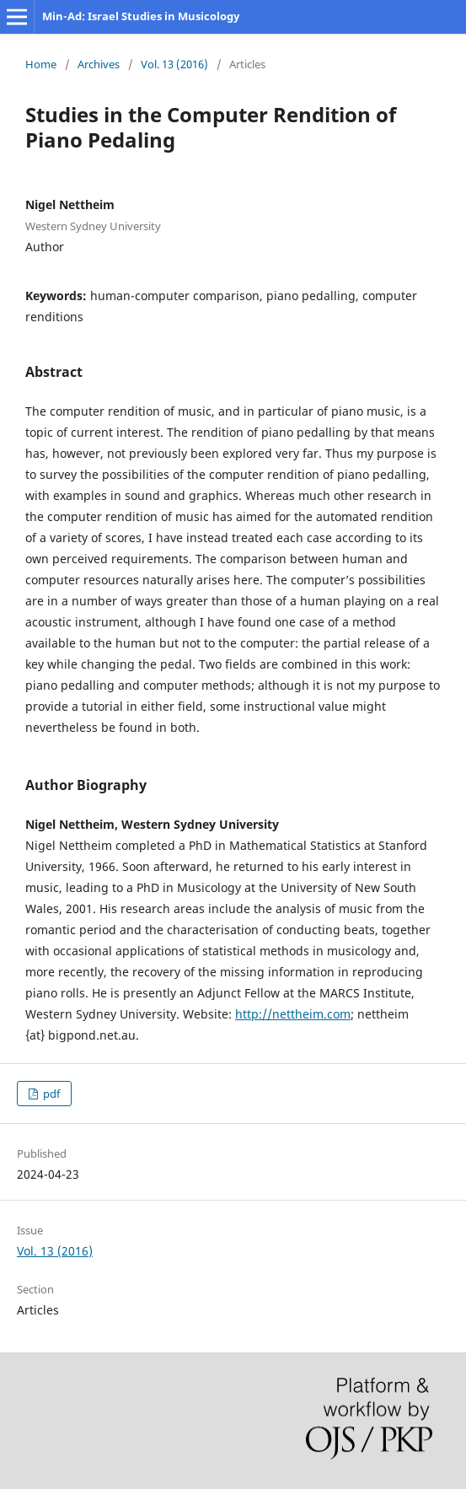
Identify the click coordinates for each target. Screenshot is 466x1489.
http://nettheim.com (293, 1014)
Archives (99, 64)
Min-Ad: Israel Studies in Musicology (140, 16)
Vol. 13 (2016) (174, 64)
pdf (50, 1093)
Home (40, 64)
